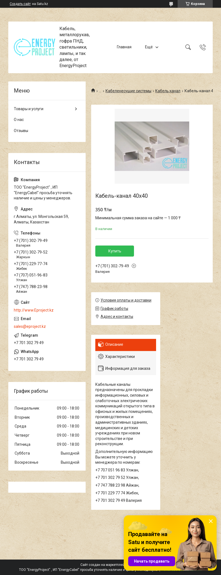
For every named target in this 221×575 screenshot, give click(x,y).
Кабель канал (167, 91)
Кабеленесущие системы (128, 91)
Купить (114, 251)
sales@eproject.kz (30, 326)
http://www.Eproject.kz (34, 310)
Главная (124, 47)
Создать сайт (20, 4)
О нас (19, 119)
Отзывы (21, 130)
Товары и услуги (28, 109)
